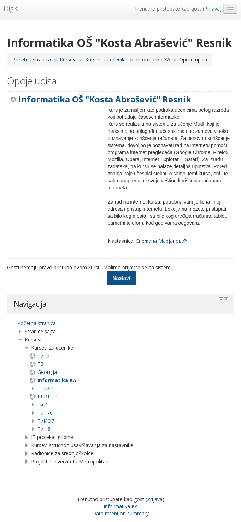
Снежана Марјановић (161, 240)
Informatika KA (121, 506)
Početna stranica (36, 323)
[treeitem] (120, 323)
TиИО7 (45, 420)
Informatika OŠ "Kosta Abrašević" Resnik (104, 99)
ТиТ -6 (45, 412)
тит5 (43, 404)
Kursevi (33, 339)
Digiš (11, 8)
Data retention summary (120, 513)
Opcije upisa (193, 59)
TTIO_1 (45, 388)
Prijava (212, 8)
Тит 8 (44, 429)
